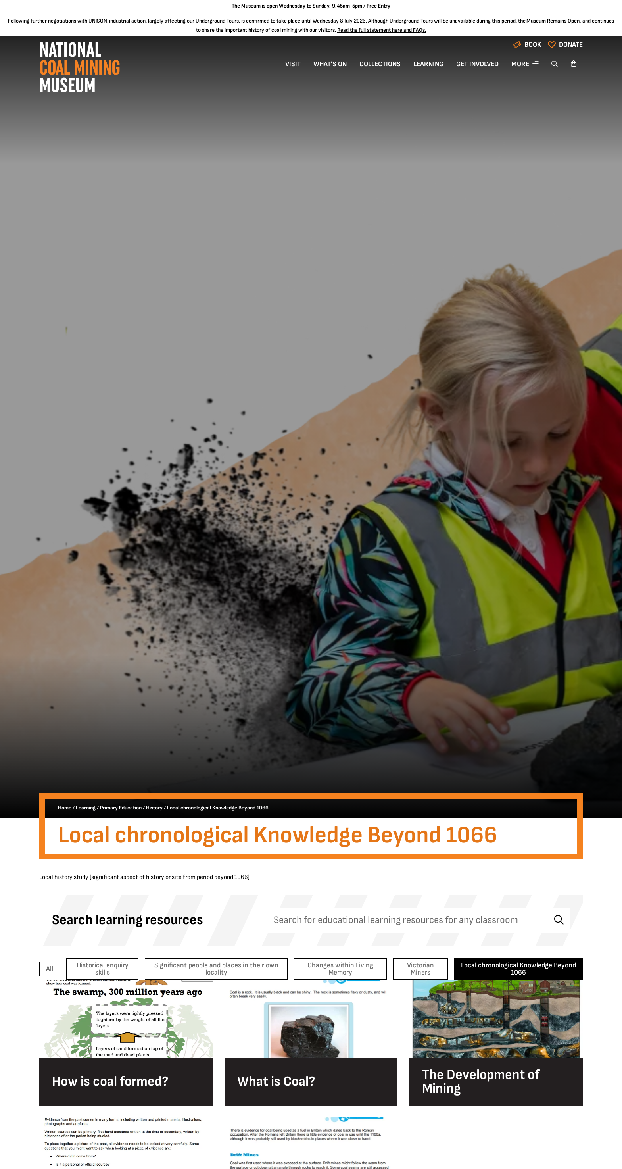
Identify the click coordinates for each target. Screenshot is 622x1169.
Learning (428, 64)
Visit (293, 64)
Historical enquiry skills (103, 969)
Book (532, 44)
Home (64, 808)
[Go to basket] (573, 64)
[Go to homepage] (79, 69)
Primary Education (121, 808)
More (520, 64)
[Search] (554, 64)
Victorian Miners (420, 969)
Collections (380, 64)
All (49, 969)
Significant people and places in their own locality (216, 969)
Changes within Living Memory (340, 969)
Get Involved (477, 64)
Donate (571, 44)
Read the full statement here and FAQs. (381, 30)
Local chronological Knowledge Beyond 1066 (518, 969)
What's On (330, 64)
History (154, 808)
